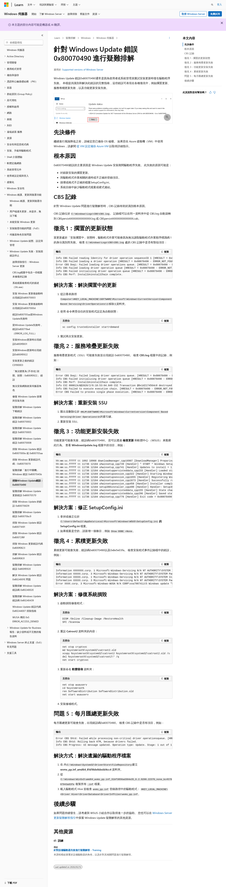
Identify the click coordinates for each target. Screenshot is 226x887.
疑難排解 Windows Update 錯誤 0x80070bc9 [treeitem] (26, 514)
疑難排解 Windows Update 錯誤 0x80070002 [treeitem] (26, 419)
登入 (219, 4)
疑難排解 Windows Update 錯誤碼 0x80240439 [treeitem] (26, 598)
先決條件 (189, 44)
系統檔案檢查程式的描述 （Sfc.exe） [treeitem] (25, 285)
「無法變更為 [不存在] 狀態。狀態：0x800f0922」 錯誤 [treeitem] (27, 375)
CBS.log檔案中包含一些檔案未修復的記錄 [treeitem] (27, 274)
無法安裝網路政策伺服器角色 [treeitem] (26, 388)
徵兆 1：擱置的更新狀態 (197, 58)
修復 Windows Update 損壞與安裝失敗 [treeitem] (27, 398)
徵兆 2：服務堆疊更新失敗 (198, 62)
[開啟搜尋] (212, 5)
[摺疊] (42, 35)
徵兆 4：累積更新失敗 (196, 71)
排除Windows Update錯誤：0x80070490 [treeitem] (27, 482)
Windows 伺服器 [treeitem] (16, 50)
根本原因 (189, 48)
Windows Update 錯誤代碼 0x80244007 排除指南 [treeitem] (26, 609)
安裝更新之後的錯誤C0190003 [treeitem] (23, 363)
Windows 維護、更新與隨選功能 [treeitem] (26, 203)
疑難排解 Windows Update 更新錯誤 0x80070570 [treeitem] (26, 493)
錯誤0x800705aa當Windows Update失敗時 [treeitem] (27, 316)
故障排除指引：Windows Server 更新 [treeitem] (25, 264)
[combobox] (23, 42)
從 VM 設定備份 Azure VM (93, 146)
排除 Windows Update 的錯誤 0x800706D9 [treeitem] (27, 504)
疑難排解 (70, 37)
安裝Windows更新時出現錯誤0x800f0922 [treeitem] (26, 352)
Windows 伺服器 (105, 37)
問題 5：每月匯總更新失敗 (198, 76)
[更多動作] (169, 38)
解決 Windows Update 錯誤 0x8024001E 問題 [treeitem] (27, 577)
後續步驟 (189, 80)
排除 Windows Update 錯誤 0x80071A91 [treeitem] (27, 525)
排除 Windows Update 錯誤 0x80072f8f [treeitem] (27, 535)
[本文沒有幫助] (214, 92)
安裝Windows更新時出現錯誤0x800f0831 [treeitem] (26, 342)
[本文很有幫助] (210, 92)
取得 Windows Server (193, 14)
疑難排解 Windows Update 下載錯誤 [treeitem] (26, 409)
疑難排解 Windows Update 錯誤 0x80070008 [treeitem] (26, 440)
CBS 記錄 (189, 53)
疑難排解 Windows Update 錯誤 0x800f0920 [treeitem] (26, 567)
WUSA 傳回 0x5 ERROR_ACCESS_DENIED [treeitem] (25, 619)
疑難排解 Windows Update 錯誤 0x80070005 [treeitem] (26, 430)
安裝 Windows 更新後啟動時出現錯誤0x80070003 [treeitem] (27, 295)
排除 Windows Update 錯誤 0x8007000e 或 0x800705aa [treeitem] (27, 451)
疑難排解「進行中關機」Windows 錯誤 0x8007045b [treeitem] (27, 472)
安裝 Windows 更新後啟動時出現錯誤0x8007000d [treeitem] (27, 306)
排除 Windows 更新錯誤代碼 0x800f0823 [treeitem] (27, 546)
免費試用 (215, 14)
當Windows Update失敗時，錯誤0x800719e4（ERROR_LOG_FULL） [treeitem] (27, 329)
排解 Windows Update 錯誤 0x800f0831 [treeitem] (27, 556)
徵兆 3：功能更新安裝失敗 (198, 67)
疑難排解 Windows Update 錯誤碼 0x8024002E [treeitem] (26, 588)
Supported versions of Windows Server (82, 69)
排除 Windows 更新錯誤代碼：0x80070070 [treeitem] (26, 461)
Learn (57, 37)
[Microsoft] (6, 4)
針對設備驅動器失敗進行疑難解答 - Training (77, 850)
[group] (113, 266)
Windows (86, 37)
